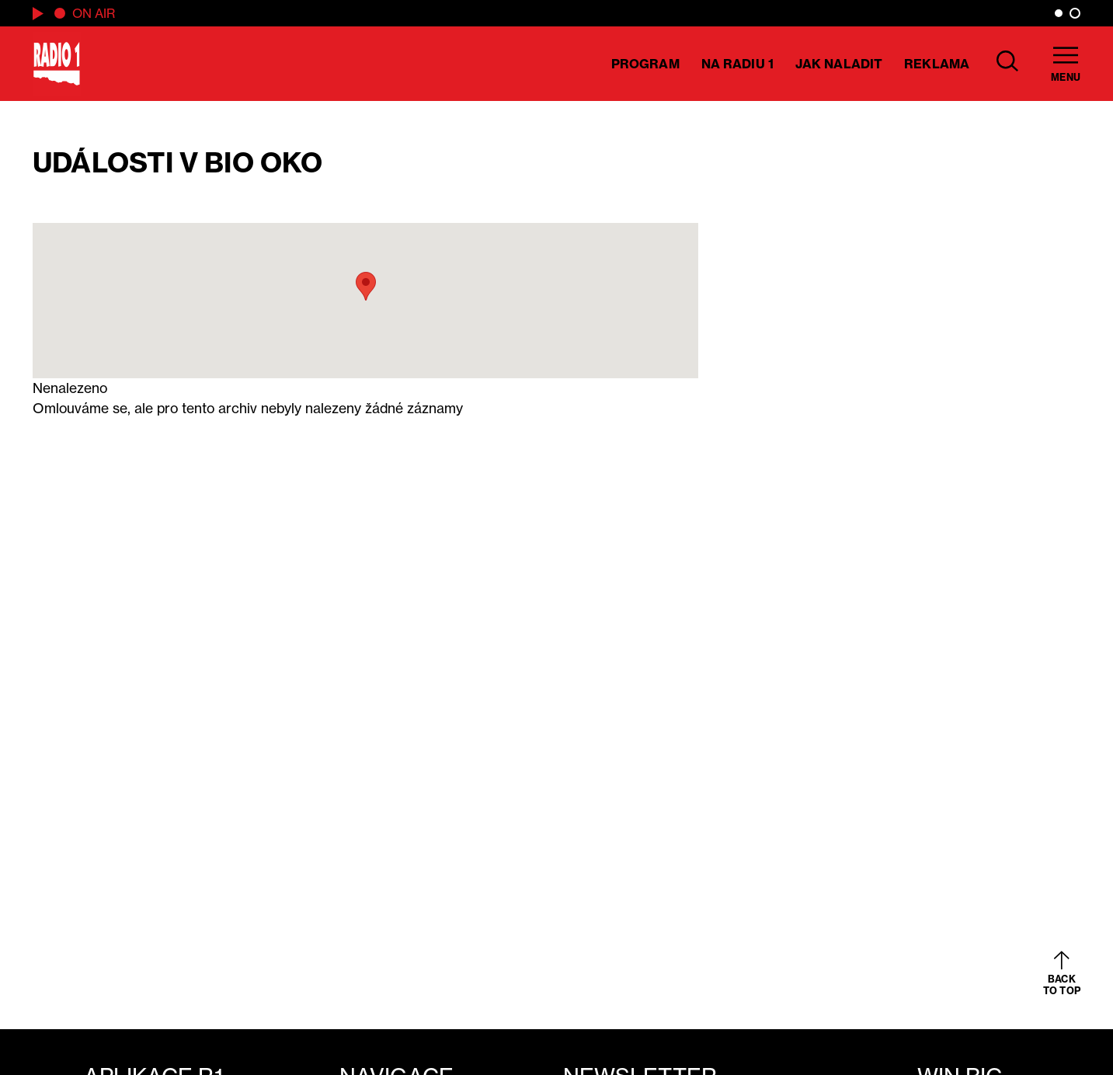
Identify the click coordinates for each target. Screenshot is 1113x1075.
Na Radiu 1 (737, 63)
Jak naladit (838, 63)
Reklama (936, 63)
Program (645, 63)
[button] (366, 286)
